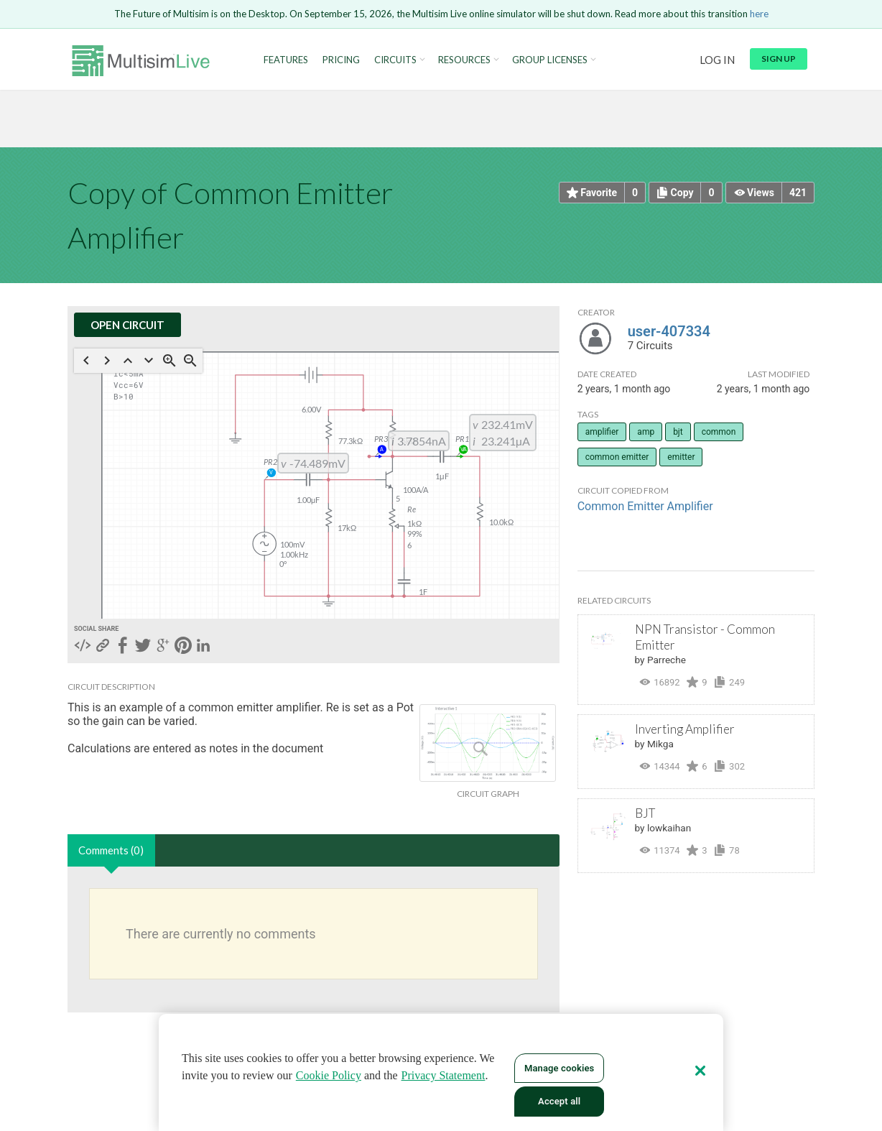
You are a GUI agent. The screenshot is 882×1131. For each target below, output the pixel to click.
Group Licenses (550, 60)
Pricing (341, 60)
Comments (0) (111, 850)
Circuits (395, 60)
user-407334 (669, 331)
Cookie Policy (328, 1075)
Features (286, 60)
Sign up (778, 58)
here (759, 13)
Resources (464, 60)
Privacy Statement (443, 1075)
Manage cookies (559, 1068)
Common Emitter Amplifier (645, 506)
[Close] (700, 1070)
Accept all (559, 1101)
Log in (717, 59)
